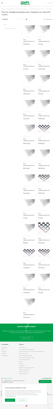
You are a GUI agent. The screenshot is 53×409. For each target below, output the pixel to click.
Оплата (3, 349)
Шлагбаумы (22, 365)
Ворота (21, 361)
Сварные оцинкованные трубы (26, 367)
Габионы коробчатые (24, 369)
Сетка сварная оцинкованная (26, 349)
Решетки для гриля (24, 371)
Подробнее (22, 400)
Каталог (21, 344)
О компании (4, 344)
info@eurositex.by (8, 378)
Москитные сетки (23, 353)
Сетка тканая (22, 347)
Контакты (3, 353)
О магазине (4, 347)
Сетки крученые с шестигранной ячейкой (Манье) (31, 351)
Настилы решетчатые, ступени (26, 357)
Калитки (21, 363)
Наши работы (4, 355)
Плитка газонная (23, 373)
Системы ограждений (24, 359)
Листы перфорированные (25, 355)
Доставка (3, 351)
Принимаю (10, 400)
